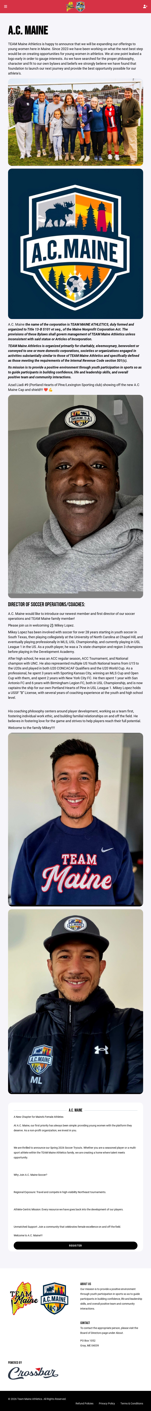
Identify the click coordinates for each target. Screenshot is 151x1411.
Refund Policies (84, 1406)
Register (75, 1248)
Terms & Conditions (131, 1406)
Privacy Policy (107, 1406)
